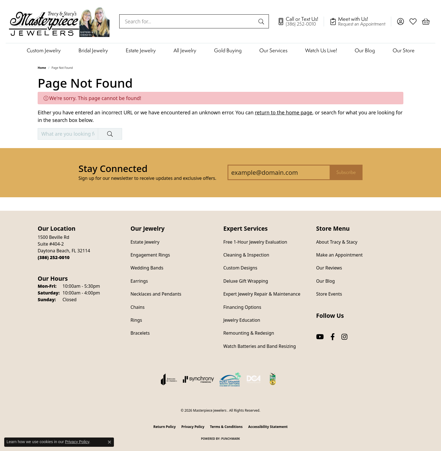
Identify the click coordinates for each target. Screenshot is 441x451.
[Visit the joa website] (169, 379)
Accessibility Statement (267, 426)
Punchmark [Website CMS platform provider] (230, 439)
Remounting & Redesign (248, 333)
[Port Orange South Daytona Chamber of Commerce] (230, 379)
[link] (300, 21)
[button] (400, 21)
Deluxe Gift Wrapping (245, 281)
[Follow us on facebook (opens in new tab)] (332, 336)
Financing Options (242, 307)
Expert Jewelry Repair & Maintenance (261, 294)
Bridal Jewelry (93, 50)
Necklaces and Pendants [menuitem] (155, 294)
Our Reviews (329, 268)
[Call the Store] (53, 257)
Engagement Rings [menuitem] (150, 255)
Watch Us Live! (321, 50)
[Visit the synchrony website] (198, 379)
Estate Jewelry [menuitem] (144, 242)
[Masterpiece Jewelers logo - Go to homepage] (59, 21)
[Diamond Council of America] (254, 379)
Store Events (329, 294)
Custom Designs (240, 268)
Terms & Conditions (226, 426)
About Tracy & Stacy (336, 242)
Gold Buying (228, 50)
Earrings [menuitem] (139, 281)
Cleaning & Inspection (246, 255)
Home (42, 68)
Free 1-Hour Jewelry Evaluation (255, 242)
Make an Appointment (339, 255)
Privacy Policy (192, 426)
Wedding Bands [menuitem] (146, 268)
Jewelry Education (241, 320)
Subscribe (346, 172)
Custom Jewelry (44, 50)
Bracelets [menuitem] (140, 333)
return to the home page (283, 112)
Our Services (273, 50)
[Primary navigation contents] (220, 50)
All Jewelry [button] (185, 50)
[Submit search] (262, 21)
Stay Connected (112, 168)
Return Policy (164, 426)
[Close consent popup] (109, 442)
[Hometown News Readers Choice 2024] (273, 379)
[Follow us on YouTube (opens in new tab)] (320, 336)
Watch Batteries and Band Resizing (259, 346)
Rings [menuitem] (136, 320)
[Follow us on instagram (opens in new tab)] (344, 336)
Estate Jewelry (141, 50)
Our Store (404, 50)
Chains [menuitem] (137, 307)
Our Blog (365, 50)
